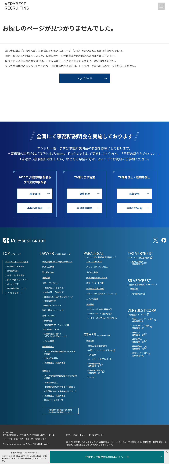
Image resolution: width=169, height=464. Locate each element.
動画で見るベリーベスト (52, 310)
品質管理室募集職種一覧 (138, 340)
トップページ (84, 78)
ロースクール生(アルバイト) (100, 359)
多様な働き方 (50, 301)
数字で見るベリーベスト (17, 279)
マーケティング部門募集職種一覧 (140, 326)
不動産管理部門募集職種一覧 (95, 371)
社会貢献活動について (16, 288)
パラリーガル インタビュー (98, 266)
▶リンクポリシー (96, 434)
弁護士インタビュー (51, 283)
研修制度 (48, 320)
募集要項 (35, 194)
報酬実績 (46, 277)
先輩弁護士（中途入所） (54, 292)
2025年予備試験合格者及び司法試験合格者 (59, 352)
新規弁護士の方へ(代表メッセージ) (57, 261)
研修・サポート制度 (95, 283)
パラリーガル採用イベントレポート (101, 293)
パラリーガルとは (94, 261)
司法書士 (92, 354)
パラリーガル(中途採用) (98, 313)
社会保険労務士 (139, 294)
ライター (92, 377)
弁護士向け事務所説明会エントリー (107, 457)
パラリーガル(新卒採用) (98, 309)
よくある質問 (48, 341)
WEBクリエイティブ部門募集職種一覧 (142, 319)
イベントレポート (14, 293)
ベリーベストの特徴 (15, 275)
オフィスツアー (13, 284)
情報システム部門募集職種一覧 (139, 354)
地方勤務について (52, 329)
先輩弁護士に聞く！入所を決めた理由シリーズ (55, 334)
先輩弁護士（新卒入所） (54, 288)
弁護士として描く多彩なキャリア (58, 296)
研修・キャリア (49, 315)
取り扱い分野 (48, 272)
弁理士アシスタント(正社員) (100, 350)
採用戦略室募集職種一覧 (138, 347)
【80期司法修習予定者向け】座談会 (59, 387)
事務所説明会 (35, 208)
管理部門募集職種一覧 (138, 333)
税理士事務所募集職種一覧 (138, 262)
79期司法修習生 (51, 358)
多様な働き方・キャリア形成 (56, 325)
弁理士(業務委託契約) (97, 346)
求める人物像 (48, 266)
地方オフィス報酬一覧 (53, 400)
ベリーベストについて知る (16, 261)
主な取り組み (13, 271)
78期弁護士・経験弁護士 (54, 362)
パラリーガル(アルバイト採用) (101, 318)
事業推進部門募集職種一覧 (94, 364)
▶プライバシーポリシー (76, 434)
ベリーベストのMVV (15, 266)
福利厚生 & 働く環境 (95, 288)
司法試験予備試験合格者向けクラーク (60, 391)
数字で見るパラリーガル (96, 277)
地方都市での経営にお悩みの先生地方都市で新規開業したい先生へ (60, 411)
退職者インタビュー (52, 305)
